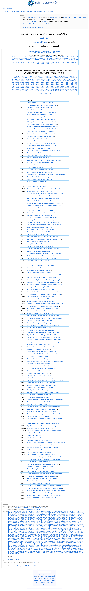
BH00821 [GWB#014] (22, 535)
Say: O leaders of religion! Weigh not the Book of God (42, 335)
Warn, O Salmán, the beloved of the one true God (41, 469)
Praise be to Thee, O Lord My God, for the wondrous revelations (45, 193)
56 (44, 58)
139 (23, 62)
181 (66, 83)
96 (49, 59)
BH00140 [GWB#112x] (22, 521)
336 (63, 92)
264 (13, 89)
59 (50, 58)
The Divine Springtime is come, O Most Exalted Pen (41, 133)
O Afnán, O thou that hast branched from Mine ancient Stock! (44, 203)
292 (18, 90)
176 (53, 83)
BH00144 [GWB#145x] (14, 522)
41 (18, 58)
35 (73, 56)
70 (69, 58)
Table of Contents (33, 21)
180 (63, 83)
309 (61, 90)
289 (76, 89)
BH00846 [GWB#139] (49, 535)
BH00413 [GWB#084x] (42, 528)
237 (76, 86)
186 (13, 85)
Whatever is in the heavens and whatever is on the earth (43, 315)
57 (46, 58)
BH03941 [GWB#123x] (14, 548)
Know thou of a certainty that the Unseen (38, 148)
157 (68, 62)
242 (23, 87)
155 (63, 62)
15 (37, 56)
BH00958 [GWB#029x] (76, 535)
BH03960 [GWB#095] (28, 548)
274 (38, 89)
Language (5, 555)
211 (76, 85)
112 (21, 61)
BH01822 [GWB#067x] (50, 541)
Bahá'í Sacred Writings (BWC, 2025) (33, 27)
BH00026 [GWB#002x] (28, 517)
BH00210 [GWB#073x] (69, 522)
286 (68, 89)
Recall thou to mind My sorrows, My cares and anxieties (43, 248)
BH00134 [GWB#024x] (69, 520)
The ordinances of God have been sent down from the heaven (44, 418)
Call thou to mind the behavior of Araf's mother (41, 265)
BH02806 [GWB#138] (55, 545)
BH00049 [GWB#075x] (14, 517)
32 (67, 56)
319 (21, 92)
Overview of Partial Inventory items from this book (37, 24)
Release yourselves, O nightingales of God (39, 461)
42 (19, 58)
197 (41, 85)
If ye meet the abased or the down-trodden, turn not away (43, 447)
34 (71, 56)
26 (57, 56)
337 (66, 92)
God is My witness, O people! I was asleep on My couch (43, 198)
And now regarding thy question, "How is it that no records (43, 308)
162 (41, 64)
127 (58, 61)
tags (53, 576)
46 (26, 58)
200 (48, 85)
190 (23, 85)
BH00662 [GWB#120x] (76, 532)
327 (41, 92)
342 (39, 93)
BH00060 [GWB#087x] (36, 518)
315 (76, 90)
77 (15, 59)
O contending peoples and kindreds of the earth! (40, 366)
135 (13, 62)
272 (33, 89)
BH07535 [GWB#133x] (68, 551)
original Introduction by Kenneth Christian (75, 17)
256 (58, 87)
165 (48, 64)
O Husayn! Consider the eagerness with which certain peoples (44, 122)
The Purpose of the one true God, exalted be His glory (42, 416)
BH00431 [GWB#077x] (69, 528)
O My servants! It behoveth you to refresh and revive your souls (45, 303)
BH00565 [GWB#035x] (63, 530)
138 (21, 62)
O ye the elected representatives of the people (40, 387)
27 (58, 56)
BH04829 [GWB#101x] (22, 549)
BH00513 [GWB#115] (36, 530)
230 (58, 86)
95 (47, 59)
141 (28, 62)
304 (48, 90)
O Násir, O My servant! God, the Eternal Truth (40, 227)
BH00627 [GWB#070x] (55, 531)
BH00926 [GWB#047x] (62, 535)
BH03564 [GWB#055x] (63, 547)
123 (48, 61)
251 (46, 87)
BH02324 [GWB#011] (62, 544)
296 (28, 90)
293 (21, 90)
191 (26, 85)
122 (46, 61)
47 (28, 58)
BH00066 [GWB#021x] (63, 518)
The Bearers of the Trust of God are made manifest (41, 153)
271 (31, 89)
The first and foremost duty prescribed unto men (40, 421)
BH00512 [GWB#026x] (22, 530)
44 (23, 58)
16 (39, 56)
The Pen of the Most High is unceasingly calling (40, 330)
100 (57, 59)
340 (73, 92)
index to (55, 17)
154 (61, 62)
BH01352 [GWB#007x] (14, 539)
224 (43, 86)
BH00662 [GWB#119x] (62, 532)
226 (48, 86)
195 (36, 85)
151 (53, 62)
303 (46, 90)
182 (68, 83)
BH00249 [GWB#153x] (28, 525)
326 (38, 92)
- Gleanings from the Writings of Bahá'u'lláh (42, 11)
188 (18, 85)
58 (48, 58)
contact (43, 582)
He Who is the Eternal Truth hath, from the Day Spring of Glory (44, 473)
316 (13, 92)
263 (76, 87)
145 (38, 62)
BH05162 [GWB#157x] (48, 549)
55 (42, 58)
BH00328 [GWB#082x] (50, 527)
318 (18, 92)
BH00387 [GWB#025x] (14, 528)
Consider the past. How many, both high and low (40, 131)
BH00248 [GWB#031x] (77, 524)
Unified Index (44, 21)
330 (48, 92)
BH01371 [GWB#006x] (28, 539)
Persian (17, 559)
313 (71, 90)
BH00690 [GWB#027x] (27, 534)
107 (74, 59)
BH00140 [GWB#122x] (50, 521)
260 (68, 87)
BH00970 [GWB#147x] (14, 537)
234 (68, 86)
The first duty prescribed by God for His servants (40, 471)
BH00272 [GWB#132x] (36, 527)
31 (66, 56)
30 (64, 56)
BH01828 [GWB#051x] (63, 541)
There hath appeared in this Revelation (38, 260)
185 (76, 83)
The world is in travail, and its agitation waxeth (40, 246)
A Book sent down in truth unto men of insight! (40, 438)
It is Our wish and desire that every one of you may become (44, 449)
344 (44, 93)
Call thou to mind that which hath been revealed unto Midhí (43, 239)
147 (43, 62)
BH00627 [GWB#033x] (28, 531)
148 (46, 62)
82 (24, 59)
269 (26, 89)
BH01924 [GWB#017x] (41, 542)
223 (41, 86)
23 (51, 56)
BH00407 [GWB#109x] (28, 528)
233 (66, 86)
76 (13, 59)
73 (75, 58)
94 (46, 59)
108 (77, 59)
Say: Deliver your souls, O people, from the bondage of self (43, 426)
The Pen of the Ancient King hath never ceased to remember (44, 414)
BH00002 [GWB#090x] (77, 513)
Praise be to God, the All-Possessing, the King (40, 162)
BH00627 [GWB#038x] (42, 531)
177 (56, 83)
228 (53, 86)
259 (66, 87)
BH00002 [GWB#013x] (36, 513)
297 (31, 90)
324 (33, 92)
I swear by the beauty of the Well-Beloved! (39, 440)
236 (73, 86)
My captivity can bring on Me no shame (38, 244)
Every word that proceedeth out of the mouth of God (41, 277)
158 (71, 62)
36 (75, 56)
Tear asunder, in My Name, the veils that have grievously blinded (45, 280)
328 (43, 92)
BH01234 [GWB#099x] (63, 538)
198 (43, 85)
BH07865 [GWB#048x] (22, 552)
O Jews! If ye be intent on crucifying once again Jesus (42, 212)
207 (66, 85)
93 (44, 59)
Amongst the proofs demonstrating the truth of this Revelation (44, 318)
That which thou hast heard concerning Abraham (41, 177)
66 (62, 58)
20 (46, 56)
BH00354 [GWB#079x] (63, 527)
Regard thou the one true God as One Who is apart (41, 301)
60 (51, 58)
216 (23, 86)
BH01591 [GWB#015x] (69, 539)
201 (51, 85)
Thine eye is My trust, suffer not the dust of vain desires (42, 464)
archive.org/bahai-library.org (32, 509)
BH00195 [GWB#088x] (42, 522)
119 (38, 61)
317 (16, 92)
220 (33, 86)
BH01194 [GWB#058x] (35, 538)
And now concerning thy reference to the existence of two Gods (45, 325)
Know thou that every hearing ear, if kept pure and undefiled (44, 495)
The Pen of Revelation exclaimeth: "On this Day (40, 136)
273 (36, 89)
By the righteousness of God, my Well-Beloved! (40, 229)
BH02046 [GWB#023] (68, 542)
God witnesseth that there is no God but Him (39, 172)
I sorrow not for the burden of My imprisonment (40, 210)
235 (71, 86)
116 (31, 61)
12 (32, 56)
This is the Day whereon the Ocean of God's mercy (41, 112)
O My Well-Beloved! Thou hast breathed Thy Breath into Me (44, 196)
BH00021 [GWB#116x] (50, 515)
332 (53, 92)
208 (68, 85)
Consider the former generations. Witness (39, 155)
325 (36, 92)
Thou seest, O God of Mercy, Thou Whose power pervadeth (44, 430)
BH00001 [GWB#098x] (42, 511)
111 (18, 61)
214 (18, 86)
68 (66, 58)
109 (13, 61)
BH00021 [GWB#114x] (36, 515)
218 (28, 86)
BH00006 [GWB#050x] (42, 514)
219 (31, 86)
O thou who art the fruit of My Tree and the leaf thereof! (42, 263)
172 (43, 83)
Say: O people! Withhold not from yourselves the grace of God (44, 224)
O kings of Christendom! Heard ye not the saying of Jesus (43, 378)
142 (31, 62)
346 (49, 93)
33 (69, 56)
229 (56, 86)
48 (30, 58)
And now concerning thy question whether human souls (42, 306)
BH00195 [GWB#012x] (28, 522)
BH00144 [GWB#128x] (63, 521)
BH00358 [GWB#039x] (77, 527)
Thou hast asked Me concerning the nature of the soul (42, 296)
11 (30, 56)
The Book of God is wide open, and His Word (40, 320)
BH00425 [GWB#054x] (55, 528)
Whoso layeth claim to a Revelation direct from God (41, 497)
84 (28, 59)
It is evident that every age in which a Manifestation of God (43, 160)
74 (76, 58)
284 (63, 89)
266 (18, 89)
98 (53, 59)
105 (69, 59)
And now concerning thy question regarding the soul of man (44, 294)
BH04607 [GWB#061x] (54, 548)
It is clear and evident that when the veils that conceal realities (44, 275)
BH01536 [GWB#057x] (55, 539)
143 (33, 62)
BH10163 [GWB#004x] (63, 552)
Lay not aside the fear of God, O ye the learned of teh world (44, 205)
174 (48, 83)
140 (26, 62)
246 (33, 87)
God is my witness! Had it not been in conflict (39, 215)
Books (15, 8)
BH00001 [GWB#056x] (28, 511)
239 (16, 87)
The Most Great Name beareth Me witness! (39, 452)
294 (23, 90)
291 (16, 90)
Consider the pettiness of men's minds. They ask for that (43, 481)
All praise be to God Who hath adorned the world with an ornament (46, 490)
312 (68, 90)
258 (63, 87)
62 (55, 58)
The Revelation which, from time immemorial (39, 107)
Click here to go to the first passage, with (44, 51)
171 (41, 83)
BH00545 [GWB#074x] (49, 530)
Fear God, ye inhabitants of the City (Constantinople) (42, 258)
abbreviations (47, 580)
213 (16, 86)
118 (36, 61)
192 (28, 85)
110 (16, 61)
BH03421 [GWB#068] (36, 547)
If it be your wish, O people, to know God (38, 404)
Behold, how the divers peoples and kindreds (39, 114)
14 (35, 56)
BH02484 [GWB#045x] (75, 544)
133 (73, 61)
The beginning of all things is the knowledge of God (41, 105)
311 (66, 90)
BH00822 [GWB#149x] (35, 535)
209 (71, 85)
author (41, 576)
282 (58, 89)
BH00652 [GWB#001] (36, 532)
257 (61, 87)
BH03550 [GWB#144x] (49, 547)
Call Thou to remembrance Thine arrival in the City (41, 256)
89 (37, 59)
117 (33, 61)
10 (28, 56)
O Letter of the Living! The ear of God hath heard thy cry (43, 423)
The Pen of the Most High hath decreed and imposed (42, 445)
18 (42, 56)
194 (33, 85)
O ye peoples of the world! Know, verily (38, 349)
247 (36, 87)
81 (22, 59)
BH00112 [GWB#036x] (28, 520)
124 (51, 61)
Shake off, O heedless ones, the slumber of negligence (42, 220)
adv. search (37, 578)
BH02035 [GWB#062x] (55, 542)
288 (73, 89)
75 (12, 59)
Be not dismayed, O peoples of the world (38, 270)
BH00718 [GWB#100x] (55, 534)
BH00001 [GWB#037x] (14, 511)
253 (51, 87)
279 (51, 89)
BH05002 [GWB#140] (35, 549)
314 (73, 90)
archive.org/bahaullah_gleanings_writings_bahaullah (30, 507)
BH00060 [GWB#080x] (22, 518)
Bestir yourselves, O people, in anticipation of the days (42, 129)
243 (26, 87)
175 (51, 83)
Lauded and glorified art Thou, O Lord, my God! (40, 102)
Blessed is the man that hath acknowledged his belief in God (44, 189)
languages (45, 578)
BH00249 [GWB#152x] (14, 525)
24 (53, 56)
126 (56, 61)
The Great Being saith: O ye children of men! (39, 363)
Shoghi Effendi (40, 42)
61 (53, 58)
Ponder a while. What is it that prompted (38, 184)
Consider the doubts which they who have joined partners (43, 332)
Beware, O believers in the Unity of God (38, 157)
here (54, 19)
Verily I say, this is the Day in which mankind (39, 117)
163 (43, 64)
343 (42, 93)
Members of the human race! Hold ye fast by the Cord (42, 493)
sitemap (40, 575)
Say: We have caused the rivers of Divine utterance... (42, 143)
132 (71, 61)
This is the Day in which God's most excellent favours (42, 110)
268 (23, 89)
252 (48, 87)
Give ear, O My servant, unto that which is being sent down (43, 282)
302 (43, 90)
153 (58, 62)
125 (53, 61)
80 (21, 59)
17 (41, 56)
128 (61, 61)
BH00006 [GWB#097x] (55, 514)
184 (73, 83)
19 (44, 56)
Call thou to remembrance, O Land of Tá (38, 232)
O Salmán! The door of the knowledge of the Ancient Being (43, 150)
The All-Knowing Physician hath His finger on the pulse (42, 354)
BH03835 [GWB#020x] (76, 547)
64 (58, 58)
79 (19, 59)
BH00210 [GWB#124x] (22, 524)
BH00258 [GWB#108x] (42, 525)
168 (33, 83)
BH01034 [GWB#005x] (55, 537)
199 (46, 85)
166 (51, 64)
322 (28, 92)
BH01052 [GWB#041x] (69, 537)
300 (38, 90)
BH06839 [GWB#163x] (54, 551)
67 (64, 58)
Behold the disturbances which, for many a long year (42, 368)
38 (12, 58)
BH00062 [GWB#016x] (50, 518)
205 (61, 85)
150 (51, 62)
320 (23, 92)
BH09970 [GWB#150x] (14, 554)
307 (56, 90)
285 (66, 89)
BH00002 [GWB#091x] (14, 514)
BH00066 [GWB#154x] (14, 520)
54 (41, 58)
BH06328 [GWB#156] (27, 551)
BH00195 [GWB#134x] (55, 522)
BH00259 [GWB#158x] (69, 525)
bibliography (37, 580)
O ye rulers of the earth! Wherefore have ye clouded (41, 385)
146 (41, 62)
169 (36, 83)
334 (58, 92)
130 (66, 61)
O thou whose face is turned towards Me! (38, 251)
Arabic (10, 559)
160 (76, 62)
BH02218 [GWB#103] (22, 544)
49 (32, 58)
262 (73, 87)
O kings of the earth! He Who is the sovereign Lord (41, 351)
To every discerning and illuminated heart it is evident (42, 145)
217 (26, 86)
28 (60, 56)
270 (28, 89)
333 (56, 92)
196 (38, 85)
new (52, 582)
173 (46, 83)
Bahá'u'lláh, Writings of (13, 11)
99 (54, 59)
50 (34, 58)
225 (46, 86)
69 (67, 58)
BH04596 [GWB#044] (41, 548)
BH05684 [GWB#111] (14, 551)
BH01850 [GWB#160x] (77, 541)
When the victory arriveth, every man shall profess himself (43, 459)
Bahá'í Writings (7, 8)
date (49, 576)
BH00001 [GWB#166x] (22, 513)
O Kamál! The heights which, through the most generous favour (45, 361)
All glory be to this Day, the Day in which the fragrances (42, 126)
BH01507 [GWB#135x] (42, 539)
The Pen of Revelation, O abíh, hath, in (39, 375)
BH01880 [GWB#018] (14, 542)
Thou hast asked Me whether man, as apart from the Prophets (44, 291)
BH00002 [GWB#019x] (50, 513)
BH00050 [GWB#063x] (42, 517)
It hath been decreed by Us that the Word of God (41, 179)
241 (21, 87)
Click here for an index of (44, 52)
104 (67, 59)
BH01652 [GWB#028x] (36, 541)
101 (59, 59)
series (45, 575)
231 (61, 86)
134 (76, 61)
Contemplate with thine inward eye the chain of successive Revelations (47, 174)
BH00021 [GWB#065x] (69, 514)
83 (26, 59)
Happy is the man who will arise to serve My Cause (41, 167)
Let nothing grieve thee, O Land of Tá (37, 234)
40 (16, 58)
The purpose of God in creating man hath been (40, 169)
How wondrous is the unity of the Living (38, 397)
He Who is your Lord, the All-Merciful (37, 356)
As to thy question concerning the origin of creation (41, 287)
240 (18, 87)
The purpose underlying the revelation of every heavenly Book (44, 342)
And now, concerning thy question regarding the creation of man (45, 284)
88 (35, 59)
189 (21, 85)
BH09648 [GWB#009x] (49, 552)
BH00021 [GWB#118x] (63, 515)
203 (56, 85)
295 (26, 90)
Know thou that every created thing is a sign (39, 323)
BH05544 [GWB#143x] (76, 549)
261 (71, 87)
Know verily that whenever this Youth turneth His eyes (42, 217)
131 (68, 61)
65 (60, 58)
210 (73, 85)
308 (58, 90)
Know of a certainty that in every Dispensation (40, 191)
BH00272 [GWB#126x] (22, 527)
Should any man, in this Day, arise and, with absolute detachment (45, 457)
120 (41, 61)
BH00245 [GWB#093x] (50, 524)
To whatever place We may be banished (38, 402)
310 (63, 90)
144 (36, 62)
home (35, 575)
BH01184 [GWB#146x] (22, 538)
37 (77, 56)
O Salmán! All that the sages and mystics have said (41, 454)
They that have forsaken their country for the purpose (42, 476)
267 (21, 89)
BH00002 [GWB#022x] (63, 513)
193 (31, 85)
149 (48, 62)
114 (26, 61)
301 (41, 90)
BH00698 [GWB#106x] (41, 534)
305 (51, 90)
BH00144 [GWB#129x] (77, 521)
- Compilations (25, 11)
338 (68, 92)
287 (71, 89)
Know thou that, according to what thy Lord (39, 327)
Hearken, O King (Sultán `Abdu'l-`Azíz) (38, 373)
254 (53, 87)
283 (61, 89)
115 (28, 61)
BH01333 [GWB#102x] (76, 538)
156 (66, 62)
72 (73, 58)
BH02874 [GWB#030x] (68, 545)
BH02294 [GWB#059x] (48, 544)
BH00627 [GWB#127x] (22, 532)
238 (13, 87)
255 (56, 87)
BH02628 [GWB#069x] (14, 545)
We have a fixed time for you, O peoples (38, 359)
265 (16, 89)
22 (50, 56)
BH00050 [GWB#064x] (55, 517)
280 (53, 89)
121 (43, 61)
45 (25, 58)
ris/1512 (35, 566)
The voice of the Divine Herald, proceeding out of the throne (44, 339)
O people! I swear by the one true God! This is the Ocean (43, 222)
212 (13, 86)
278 (48, 89)
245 (31, 87)
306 (53, 90)
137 (18, 62)
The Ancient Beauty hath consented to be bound (40, 208)
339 (71, 92)
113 (23, 61)
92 (42, 59)
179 (61, 83)
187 (16, 85)
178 (58, 83)
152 (56, 62)
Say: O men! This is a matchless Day (37, 138)
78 (17, 59)
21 (48, 56)
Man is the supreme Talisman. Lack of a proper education (43, 392)
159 (73, 62)
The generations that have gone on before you (40, 394)
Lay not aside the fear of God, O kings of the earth (41, 382)
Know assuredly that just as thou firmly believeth (40, 313)
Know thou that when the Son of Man (37, 186)
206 (63, 85)
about (37, 582)
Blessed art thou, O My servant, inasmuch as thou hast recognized (46, 442)
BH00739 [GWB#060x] (68, 534)
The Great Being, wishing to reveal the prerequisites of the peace (45, 380)
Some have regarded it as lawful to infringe (39, 428)
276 (43, 89)
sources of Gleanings (34, 17)
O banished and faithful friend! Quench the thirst (40, 466)
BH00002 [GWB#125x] (28, 514)
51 (35, 58)
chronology (52, 575)
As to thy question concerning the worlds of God (40, 289)
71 (71, 58)
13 (34, 56)
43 (21, 58)
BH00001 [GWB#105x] (55, 511)
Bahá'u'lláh (45, 38)
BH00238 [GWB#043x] (36, 524)
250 (43, 87)
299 (36, 90)
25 (55, 56)
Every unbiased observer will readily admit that (40, 241)
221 (36, 86)
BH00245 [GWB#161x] (63, 524)
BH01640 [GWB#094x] (22, 541)
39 (14, 58)
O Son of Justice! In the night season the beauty (40, 201)
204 (58, 85)
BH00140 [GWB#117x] (36, 521)
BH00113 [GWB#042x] (42, 520)
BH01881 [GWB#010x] (27, 542)
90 (38, 59)
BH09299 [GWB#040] (36, 552)
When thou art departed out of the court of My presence (42, 236)
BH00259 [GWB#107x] (55, 525)
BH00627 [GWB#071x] (69, 531)
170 (38, 83)
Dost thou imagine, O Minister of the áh (39, 370)
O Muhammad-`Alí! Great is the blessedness (39, 435)
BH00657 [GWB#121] (49, 532)
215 (21, 86)
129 (63, 61)
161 (38, 64)
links (53, 580)
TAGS (4, 11)
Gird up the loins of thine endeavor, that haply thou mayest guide (45, 485)
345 (47, 93)
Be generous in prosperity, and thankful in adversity (41, 411)
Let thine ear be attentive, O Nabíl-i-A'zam (39, 433)
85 (29, 59)
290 (13, 90)
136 (16, 62)
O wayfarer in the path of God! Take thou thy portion (41, 409)
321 (26, 92)
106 (72, 59)
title (46, 576)
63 (57, 58)
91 (40, 59)
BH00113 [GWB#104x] (55, 520)
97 (51, 59)
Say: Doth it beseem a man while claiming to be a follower (43, 406)
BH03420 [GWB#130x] (22, 547)
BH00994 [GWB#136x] (42, 537)
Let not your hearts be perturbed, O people (39, 272)
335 (61, 92)
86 (31, 59)
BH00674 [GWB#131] (14, 534)
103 (64, 59)
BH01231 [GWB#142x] (49, 538)
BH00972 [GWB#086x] (28, 537)
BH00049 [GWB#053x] (77, 515)
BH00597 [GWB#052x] (14, 531)
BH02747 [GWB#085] (42, 545)
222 (38, 86)
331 (51, 92)
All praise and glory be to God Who (37, 181)
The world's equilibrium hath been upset (38, 268)
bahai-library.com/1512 (20, 566)
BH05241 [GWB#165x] (62, 549)
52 (37, 58)
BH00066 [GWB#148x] (77, 518)
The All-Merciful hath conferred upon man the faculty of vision (44, 488)
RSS (48, 582)
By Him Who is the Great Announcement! (38, 141)
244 (28, 87)
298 (33, 90)
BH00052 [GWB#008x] (69, 517)
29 (62, 56)
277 (46, 89)
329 (46, 92)
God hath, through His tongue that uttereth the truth (41, 347)
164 (46, 64)
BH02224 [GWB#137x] (35, 544)
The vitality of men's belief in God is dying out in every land (43, 337)
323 (31, 92)
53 (39, 58)
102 (62, 59)
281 (56, 89)
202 (53, 85)
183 (71, 83)
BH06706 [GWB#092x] (40, 551)
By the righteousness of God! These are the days (41, 119)
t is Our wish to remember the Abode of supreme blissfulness (44, 253)
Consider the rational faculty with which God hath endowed (43, 299)
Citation (30, 566)
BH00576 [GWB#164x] (76, 530)
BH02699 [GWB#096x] (28, 545)
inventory (52, 578)
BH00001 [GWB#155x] (69, 511)
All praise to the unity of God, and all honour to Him (41, 165)
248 (38, 87)
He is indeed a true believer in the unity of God (40, 483)
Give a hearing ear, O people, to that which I (39, 344)
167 (31, 83)
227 (51, 86)
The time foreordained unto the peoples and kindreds (42, 124)
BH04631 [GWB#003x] (68, 548)
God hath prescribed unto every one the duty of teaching (43, 478)
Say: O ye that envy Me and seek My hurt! (39, 390)
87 (33, 59)
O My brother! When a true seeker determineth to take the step (45, 399)
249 (41, 87)
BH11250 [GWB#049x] (76, 552)
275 (41, 89)
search (36, 576)
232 (63, 86)
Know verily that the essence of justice (38, 311)
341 (76, 92)
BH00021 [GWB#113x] (22, 515)
